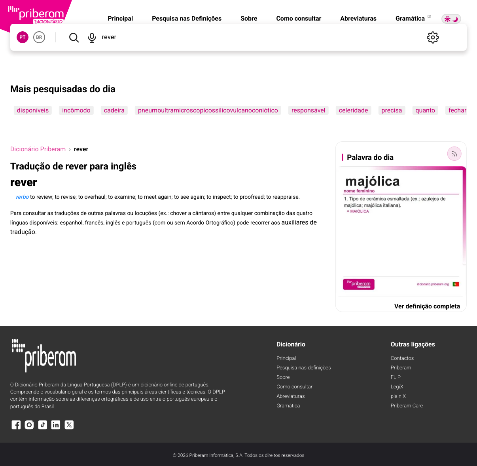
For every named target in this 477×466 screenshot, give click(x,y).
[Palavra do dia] (454, 153)
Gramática (414, 18)
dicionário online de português (174, 385)
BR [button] (39, 37)
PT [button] (22, 37)
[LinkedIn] (56, 428)
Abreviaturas (358, 18)
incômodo (76, 110)
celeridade (353, 110)
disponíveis (33, 110)
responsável (309, 110)
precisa (392, 110)
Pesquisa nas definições (303, 368)
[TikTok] (43, 428)
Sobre (248, 18)
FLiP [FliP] (396, 377)
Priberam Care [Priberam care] (407, 406)
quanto (425, 110)
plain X (398, 396)
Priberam (401, 368)
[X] (69, 428)
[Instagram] (29, 428)
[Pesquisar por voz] (91, 37)
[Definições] (432, 37)
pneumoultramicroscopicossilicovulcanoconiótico (208, 110)
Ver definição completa (427, 306)
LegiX (397, 387)
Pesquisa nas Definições (186, 18)
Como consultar (298, 18)
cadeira (114, 110)
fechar (457, 110)
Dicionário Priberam (38, 149)
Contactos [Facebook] (402, 358)
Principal (120, 18)
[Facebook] (16, 428)
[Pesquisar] (73, 37)
